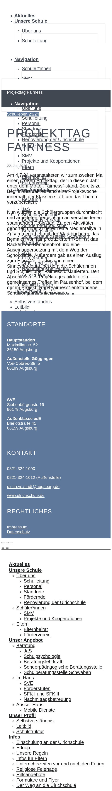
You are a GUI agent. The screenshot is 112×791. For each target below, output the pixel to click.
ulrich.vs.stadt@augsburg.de (33, 486)
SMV (27, 78)
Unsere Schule (30, 21)
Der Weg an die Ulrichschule (46, 785)
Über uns (25, 575)
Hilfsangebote (30, 774)
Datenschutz (18, 531)
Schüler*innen (31, 607)
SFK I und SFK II (41, 693)
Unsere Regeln (32, 753)
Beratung (25, 645)
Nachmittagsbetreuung (47, 699)
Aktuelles (24, 15)
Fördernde (34, 597)
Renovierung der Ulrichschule (55, 602)
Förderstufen (37, 688)
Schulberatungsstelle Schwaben (57, 672)
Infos (14, 736)
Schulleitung (34, 40)
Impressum (17, 527)
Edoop (23, 747)
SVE (28, 683)
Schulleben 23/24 (23, 114)
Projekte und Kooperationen (53, 618)
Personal (33, 586)
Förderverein (37, 634)
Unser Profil (22, 715)
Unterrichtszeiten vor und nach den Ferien (60, 763)
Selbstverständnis (35, 720)
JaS (28, 650)
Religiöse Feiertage (36, 769)
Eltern (22, 623)
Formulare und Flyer (37, 779)
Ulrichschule (11, 1)
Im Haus (25, 677)
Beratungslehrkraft (43, 661)
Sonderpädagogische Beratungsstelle (63, 667)
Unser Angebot (26, 640)
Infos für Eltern (31, 758)
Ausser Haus (29, 704)
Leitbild (23, 726)
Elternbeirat (36, 629)
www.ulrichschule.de (26, 495)
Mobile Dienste (39, 710)
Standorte (34, 591)
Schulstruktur (30, 731)
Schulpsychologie (42, 656)
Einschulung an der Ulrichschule (50, 742)
